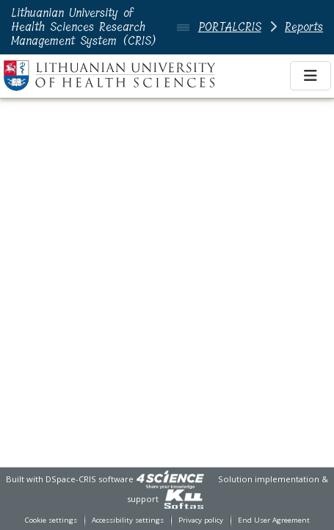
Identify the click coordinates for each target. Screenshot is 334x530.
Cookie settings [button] (51, 520)
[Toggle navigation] (310, 75)
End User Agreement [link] (274, 520)
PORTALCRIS (229, 27)
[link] (170, 478)
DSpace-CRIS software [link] (90, 478)
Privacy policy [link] (200, 520)
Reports (304, 27)
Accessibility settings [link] (128, 520)
